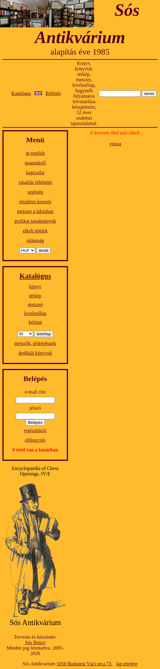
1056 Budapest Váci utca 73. (84, 663)
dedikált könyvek (35, 353)
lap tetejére (127, 663)
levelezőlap (35, 313)
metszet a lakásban (35, 211)
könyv (35, 286)
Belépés (53, 93)
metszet (35, 304)
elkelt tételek (35, 230)
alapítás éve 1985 (79, 51)
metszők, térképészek (35, 343)
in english (35, 153)
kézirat (35, 322)
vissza (115, 143)
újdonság (35, 240)
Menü (35, 140)
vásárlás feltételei (35, 182)
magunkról (35, 162)
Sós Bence (35, 642)
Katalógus (21, 93)
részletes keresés (35, 201)
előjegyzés (35, 440)
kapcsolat (35, 172)
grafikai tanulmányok (35, 221)
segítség (35, 191)
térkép (35, 295)
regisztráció (35, 430)
